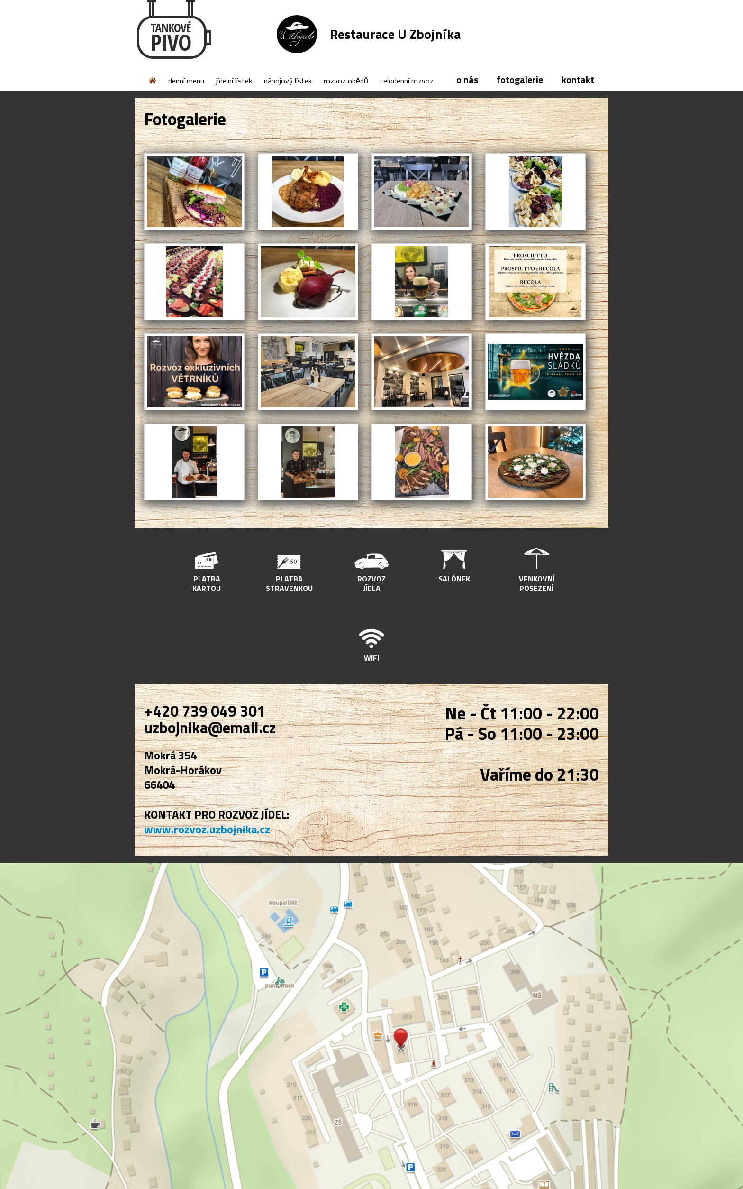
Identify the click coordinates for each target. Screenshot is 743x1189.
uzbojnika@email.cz (210, 727)
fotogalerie (520, 79)
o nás (467, 79)
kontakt (578, 79)
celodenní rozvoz (407, 80)
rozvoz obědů (346, 80)
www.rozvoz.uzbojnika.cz (207, 829)
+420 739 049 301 (204, 711)
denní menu (186, 80)
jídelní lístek (234, 80)
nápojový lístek (288, 80)
